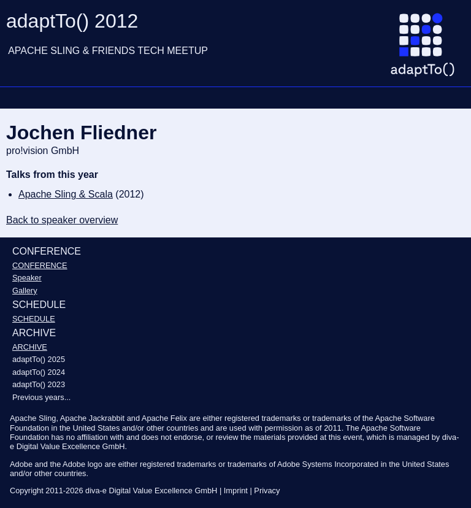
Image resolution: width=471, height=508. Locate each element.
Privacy (267, 490)
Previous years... (41, 397)
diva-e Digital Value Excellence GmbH (151, 490)
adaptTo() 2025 (38, 359)
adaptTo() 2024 (38, 372)
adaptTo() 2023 (38, 384)
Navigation (15, 98)
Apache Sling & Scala (65, 194)
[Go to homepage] (427, 49)
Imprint (236, 490)
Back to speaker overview (62, 220)
